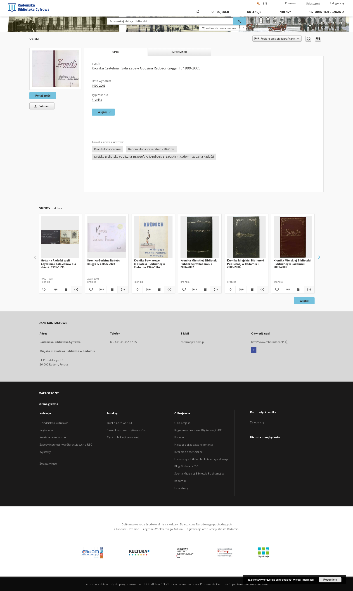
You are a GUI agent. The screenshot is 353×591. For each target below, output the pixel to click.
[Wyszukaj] (239, 21)
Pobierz (40, 106)
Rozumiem (330, 579)
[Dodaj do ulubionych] (308, 39)
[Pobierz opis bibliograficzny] (54, 289)
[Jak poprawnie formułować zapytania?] (243, 28)
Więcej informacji (303, 579)
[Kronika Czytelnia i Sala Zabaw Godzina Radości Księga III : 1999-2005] (55, 68)
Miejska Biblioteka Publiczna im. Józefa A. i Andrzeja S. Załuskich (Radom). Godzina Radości (154, 157)
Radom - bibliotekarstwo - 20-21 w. (151, 149)
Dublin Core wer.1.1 (119, 423)
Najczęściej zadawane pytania (193, 444)
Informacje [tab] (179, 52)
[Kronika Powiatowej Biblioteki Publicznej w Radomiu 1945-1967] (153, 237)
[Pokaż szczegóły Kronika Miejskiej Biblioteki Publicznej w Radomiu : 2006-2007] (215, 289)
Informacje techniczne (188, 452)
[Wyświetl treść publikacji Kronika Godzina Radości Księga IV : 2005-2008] (112, 289)
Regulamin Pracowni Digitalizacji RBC (198, 430)
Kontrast (290, 3)
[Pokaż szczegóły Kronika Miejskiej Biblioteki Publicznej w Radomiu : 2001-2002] (308, 289)
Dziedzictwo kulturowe (54, 423)
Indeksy (285, 12)
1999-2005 (98, 86)
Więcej (304, 301)
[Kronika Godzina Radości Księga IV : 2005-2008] (107, 237)
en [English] (265, 3)
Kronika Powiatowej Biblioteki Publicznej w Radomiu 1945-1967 (149, 264)
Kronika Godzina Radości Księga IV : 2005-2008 (104, 262)
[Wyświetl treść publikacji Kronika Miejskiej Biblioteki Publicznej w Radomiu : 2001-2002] (298, 289)
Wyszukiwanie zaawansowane (219, 28)
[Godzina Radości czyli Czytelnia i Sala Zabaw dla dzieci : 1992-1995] (60, 237)
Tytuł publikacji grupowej (123, 437)
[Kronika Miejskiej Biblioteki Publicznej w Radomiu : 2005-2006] (246, 237)
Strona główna (48, 404)
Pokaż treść (42, 95)
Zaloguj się (337, 3)
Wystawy (45, 452)
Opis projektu (183, 423)
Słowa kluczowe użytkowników (126, 430)
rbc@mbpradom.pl (193, 342)
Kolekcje (254, 12)
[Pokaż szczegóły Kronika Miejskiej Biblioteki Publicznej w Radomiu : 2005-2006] (262, 289)
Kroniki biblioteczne (107, 149)
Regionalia (46, 430)
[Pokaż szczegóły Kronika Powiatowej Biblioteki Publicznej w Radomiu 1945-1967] (168, 289)
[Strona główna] (197, 12)
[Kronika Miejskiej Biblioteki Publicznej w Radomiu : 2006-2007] (200, 237)
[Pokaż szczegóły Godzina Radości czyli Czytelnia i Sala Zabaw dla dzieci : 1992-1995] (75, 289)
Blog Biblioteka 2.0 (186, 466)
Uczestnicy (181, 488)
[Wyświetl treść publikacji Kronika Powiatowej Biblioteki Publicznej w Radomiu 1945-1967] (158, 289)
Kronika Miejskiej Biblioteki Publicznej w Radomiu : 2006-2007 (199, 264)
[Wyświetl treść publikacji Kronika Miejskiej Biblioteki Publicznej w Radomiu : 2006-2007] (205, 289)
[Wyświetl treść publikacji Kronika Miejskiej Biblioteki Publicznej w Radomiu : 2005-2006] (251, 289)
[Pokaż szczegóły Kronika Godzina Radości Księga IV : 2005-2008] (122, 289)
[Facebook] (253, 350)
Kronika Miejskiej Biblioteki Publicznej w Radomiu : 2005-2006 (245, 264)
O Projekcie (220, 12)
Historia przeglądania (326, 12)
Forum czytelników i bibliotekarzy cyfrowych (202, 459)
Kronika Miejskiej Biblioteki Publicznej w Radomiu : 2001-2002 (292, 264)
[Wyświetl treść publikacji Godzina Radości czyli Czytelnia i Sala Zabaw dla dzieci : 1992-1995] (65, 289)
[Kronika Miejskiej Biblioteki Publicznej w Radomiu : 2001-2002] (293, 237)
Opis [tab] (115, 52)
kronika (97, 100)
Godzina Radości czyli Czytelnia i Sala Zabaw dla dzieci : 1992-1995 (58, 264)
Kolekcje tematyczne (53, 437)
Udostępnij (313, 3)
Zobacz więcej (49, 463)
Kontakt (179, 437)
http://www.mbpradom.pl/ (270, 342)
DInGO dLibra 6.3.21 (155, 584)
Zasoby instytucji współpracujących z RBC (66, 444)
